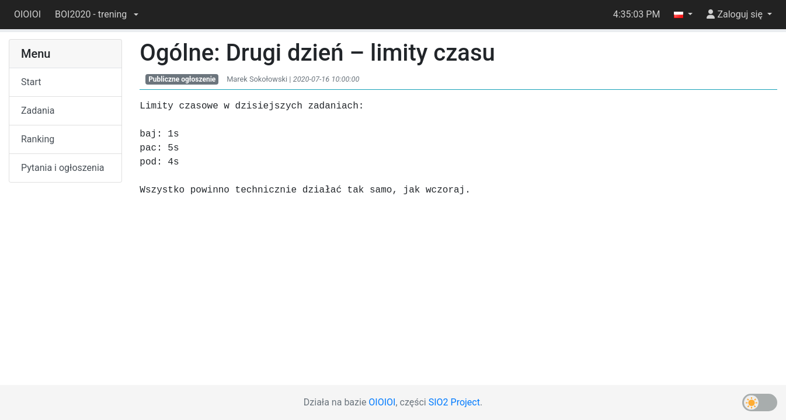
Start (31, 82)
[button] (96, 14)
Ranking (37, 139)
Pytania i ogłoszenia (63, 167)
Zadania (37, 110)
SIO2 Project (454, 402)
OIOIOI (27, 14)
